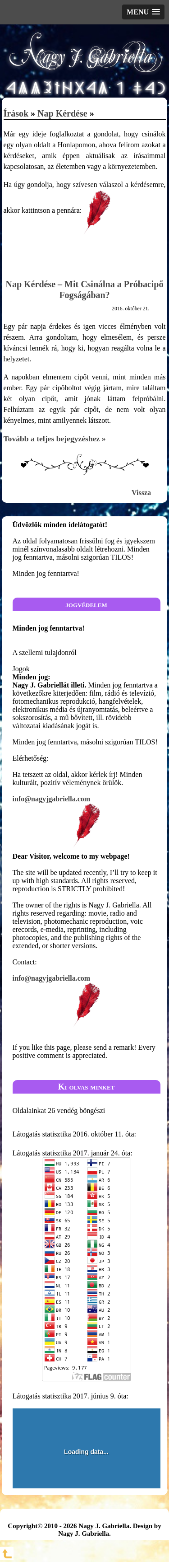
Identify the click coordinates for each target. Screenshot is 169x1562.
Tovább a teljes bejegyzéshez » (55, 438)
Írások (16, 113)
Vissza (141, 492)
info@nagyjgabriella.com (86, 821)
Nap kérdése (62, 113)
